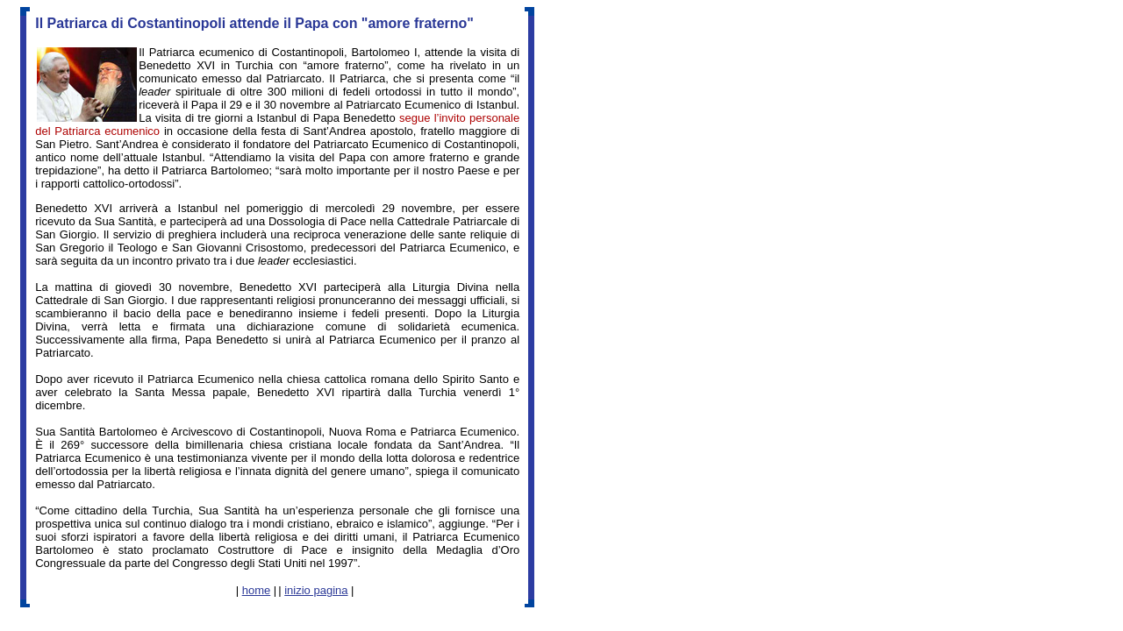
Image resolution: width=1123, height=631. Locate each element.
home (256, 590)
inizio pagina (315, 590)
